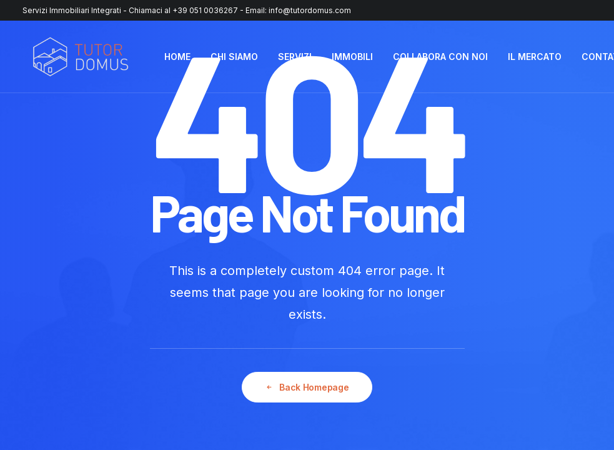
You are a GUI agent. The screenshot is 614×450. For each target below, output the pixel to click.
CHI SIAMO (234, 56)
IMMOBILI (352, 56)
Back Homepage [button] (307, 387)
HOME (177, 56)
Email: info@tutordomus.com (298, 10)
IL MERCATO (535, 56)
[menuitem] (177, 57)
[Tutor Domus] (80, 57)
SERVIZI (295, 56)
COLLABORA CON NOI (440, 56)
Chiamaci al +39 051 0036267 (183, 10)
